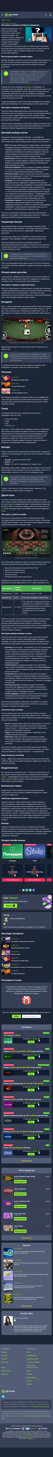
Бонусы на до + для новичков (23, 1052)
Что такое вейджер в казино (19, 393)
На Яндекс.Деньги (31, 1357)
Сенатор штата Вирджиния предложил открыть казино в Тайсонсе (31, 1265)
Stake (35, 861)
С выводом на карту (32, 1361)
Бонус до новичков (17, 1149)
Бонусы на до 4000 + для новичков (22, 1100)
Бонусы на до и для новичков (23, 1133)
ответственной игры (24, 1438)
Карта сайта (4, 1364)
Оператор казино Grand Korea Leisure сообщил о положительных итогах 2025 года (28, 1288)
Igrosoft (16, 1230)
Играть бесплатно (12, 880)
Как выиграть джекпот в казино (20, 948)
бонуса (3, 777)
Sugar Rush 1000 (19, 1216)
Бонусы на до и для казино (22, 1068)
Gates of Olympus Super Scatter (24, 1179)
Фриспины (4, 1376)
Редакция (4, 1357)
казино (29, 87)
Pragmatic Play (17, 1180)
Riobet (47, 1049)
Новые (28, 1354)
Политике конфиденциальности (33, 1418)
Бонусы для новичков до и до (23, 1084)
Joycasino (46, 1114)
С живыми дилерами (32, 1364)
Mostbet (47, 1130)
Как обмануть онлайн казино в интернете (23, 941)
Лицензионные (30, 1367)
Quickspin (29, 1386)
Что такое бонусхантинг (18, 386)
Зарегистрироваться (31, 1016)
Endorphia (29, 1376)
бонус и (12, 1035)
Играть (31, 1042)
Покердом (12, 861)
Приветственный (9, 1033)
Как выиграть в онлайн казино (20, 380)
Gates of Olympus (20, 1191)
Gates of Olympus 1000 (22, 1203)
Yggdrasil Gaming (31, 1379)
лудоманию (31, 1440)
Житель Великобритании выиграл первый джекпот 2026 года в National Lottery (31, 1277)
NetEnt (28, 1373)
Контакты (4, 1361)
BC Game (46, 1098)
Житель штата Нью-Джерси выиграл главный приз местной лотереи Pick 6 (29, 1254)
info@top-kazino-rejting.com (41, 1408)
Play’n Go (28, 1383)
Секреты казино (16, 954)
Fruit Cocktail (18, 1228)
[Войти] (50, 15)
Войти (16, 1016)
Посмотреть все (26, 1163)
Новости (3, 1354)
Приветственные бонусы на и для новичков (26, 1117)
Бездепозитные (5, 1373)
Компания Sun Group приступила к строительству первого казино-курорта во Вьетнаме (29, 1300)
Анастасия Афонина (17, 918)
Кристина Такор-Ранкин (21, 1320)
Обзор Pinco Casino (43, 1065)
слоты (3, 511)
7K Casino (46, 1081)
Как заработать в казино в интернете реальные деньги (26, 967)
